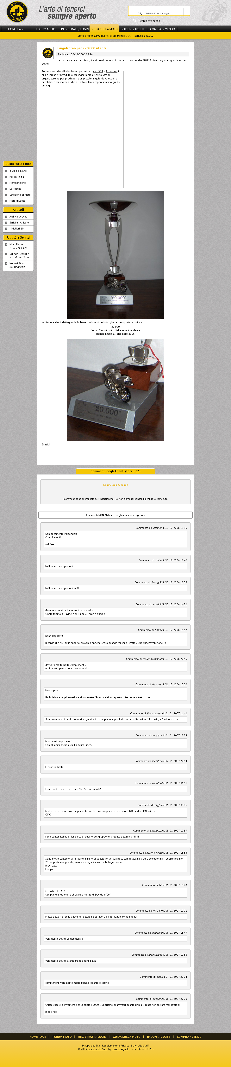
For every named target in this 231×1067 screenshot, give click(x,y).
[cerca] (158, 13)
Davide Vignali (120, 1049)
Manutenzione (17, 182)
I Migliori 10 (16, 228)
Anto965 (98, 71)
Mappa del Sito (91, 1045)
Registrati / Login (75, 29)
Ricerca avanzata (149, 21)
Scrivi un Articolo (19, 222)
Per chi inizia (16, 176)
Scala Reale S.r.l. (97, 1049)
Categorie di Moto (20, 194)
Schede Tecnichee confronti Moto (19, 255)
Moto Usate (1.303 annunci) (18, 246)
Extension (111, 71)
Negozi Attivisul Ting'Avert (17, 265)
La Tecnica (15, 188)
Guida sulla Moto (104, 29)
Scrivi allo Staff (140, 1045)
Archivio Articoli (18, 216)
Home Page (16, 29)
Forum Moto (45, 29)
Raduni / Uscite (133, 29)
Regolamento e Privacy (115, 1045)
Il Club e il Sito (18, 170)
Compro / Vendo (162, 29)
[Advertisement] (136, 129)
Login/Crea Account (115, 485)
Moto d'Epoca (17, 200)
